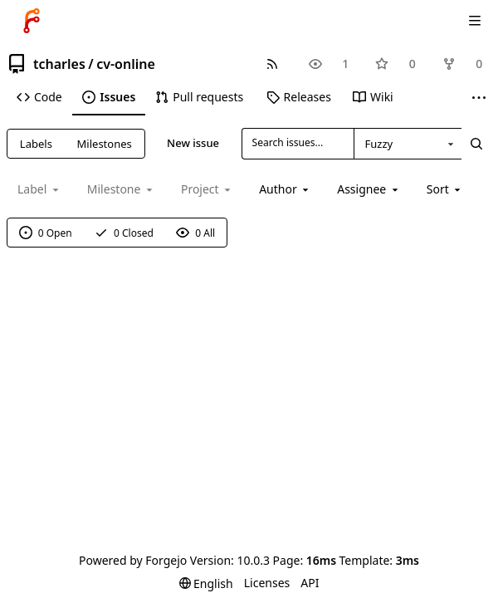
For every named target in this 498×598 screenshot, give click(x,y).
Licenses (267, 583)
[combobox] (407, 143)
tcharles (59, 64)
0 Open (45, 233)
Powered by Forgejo (133, 560)
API (309, 583)
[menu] (445, 189)
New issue (193, 142)
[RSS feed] (271, 63)
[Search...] (476, 143)
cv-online (125, 64)
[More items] (478, 97)
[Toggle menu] (475, 21)
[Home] (31, 21)
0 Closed (124, 233)
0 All (195, 233)
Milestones (104, 143)
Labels (36, 143)
